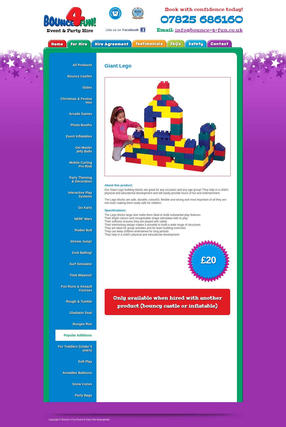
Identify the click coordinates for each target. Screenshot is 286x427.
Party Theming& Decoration (80, 179)
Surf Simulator (80, 264)
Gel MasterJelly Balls (83, 149)
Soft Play (85, 361)
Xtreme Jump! (81, 241)
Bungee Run (82, 324)
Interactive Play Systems (80, 194)
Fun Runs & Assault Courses (76, 288)
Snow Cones (82, 384)
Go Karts (85, 208)
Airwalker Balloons (77, 373)
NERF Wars (83, 219)
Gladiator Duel (81, 313)
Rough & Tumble (79, 301)
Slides (87, 87)
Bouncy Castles (79, 76)
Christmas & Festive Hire (76, 100)
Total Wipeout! (80, 275)
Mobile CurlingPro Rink (80, 164)
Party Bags (83, 395)
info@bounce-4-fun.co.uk (209, 30)
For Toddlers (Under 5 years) (75, 348)
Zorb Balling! (82, 253)
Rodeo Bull (83, 230)
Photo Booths (81, 125)
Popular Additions (78, 335)
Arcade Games (80, 114)
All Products (82, 65)
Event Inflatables (79, 136)
